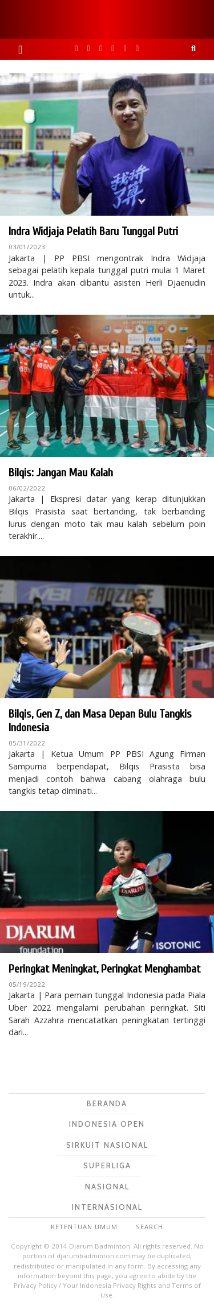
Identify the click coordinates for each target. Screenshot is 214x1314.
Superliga (107, 1165)
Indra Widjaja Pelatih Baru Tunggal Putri (93, 231)
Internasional (107, 1207)
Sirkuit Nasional (107, 1145)
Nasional (107, 1186)
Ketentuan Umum (84, 1226)
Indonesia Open (107, 1123)
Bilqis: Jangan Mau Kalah (61, 472)
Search (149, 1226)
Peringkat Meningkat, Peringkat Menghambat (104, 968)
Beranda (107, 1103)
